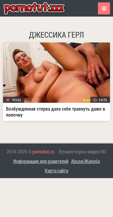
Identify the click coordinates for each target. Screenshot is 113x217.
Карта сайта (56, 170)
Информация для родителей (40, 161)
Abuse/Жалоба (85, 161)
